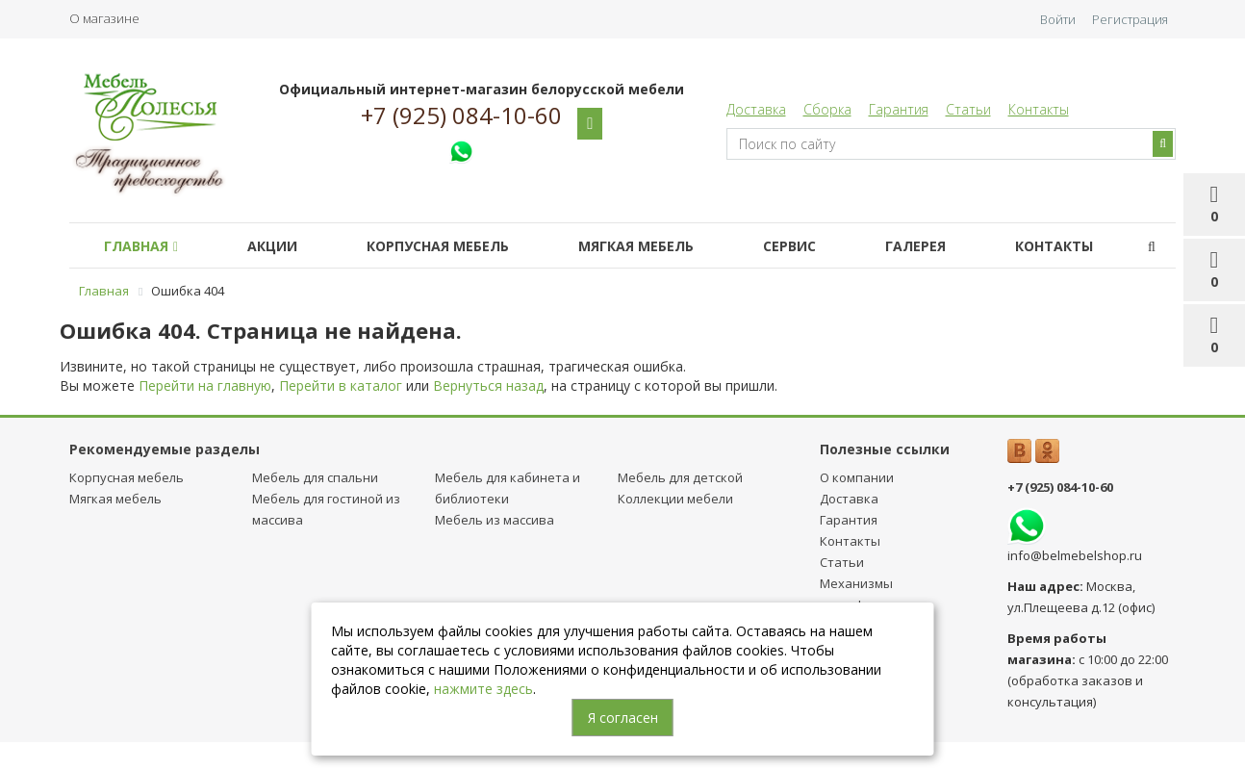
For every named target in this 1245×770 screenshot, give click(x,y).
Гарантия (898, 109)
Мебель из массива (494, 519)
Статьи (968, 109)
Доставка (756, 109)
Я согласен (623, 717)
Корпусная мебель (438, 246)
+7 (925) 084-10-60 (461, 115)
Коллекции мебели (675, 498)
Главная (141, 246)
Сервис (789, 246)
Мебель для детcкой (680, 477)
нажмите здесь (483, 689)
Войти (1058, 19)
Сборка (827, 109)
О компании (857, 477)
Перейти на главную (205, 385)
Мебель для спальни (315, 477)
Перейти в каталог (340, 385)
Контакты (1038, 109)
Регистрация (1130, 19)
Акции (272, 246)
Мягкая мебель (636, 246)
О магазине (104, 18)
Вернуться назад (488, 385)
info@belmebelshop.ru (1074, 555)
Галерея (915, 246)
